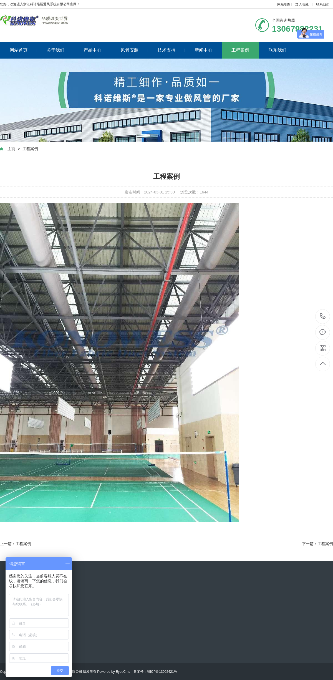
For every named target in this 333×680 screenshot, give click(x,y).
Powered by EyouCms (113, 672)
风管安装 (134, 50)
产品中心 (97, 50)
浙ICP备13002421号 (162, 672)
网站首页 (23, 50)
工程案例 (240, 50)
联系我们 (322, 4)
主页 (11, 149)
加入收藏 (302, 4)
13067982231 (323, 316)
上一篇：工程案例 (15, 544)
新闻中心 (208, 50)
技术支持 (171, 50)
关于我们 (60, 50)
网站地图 (284, 4)
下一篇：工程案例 (317, 544)
